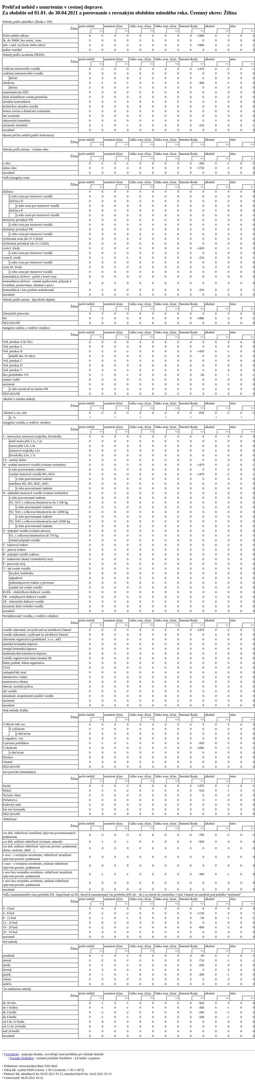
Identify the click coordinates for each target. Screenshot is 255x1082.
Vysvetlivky (11, 1054)
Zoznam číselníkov (22, 1058)
